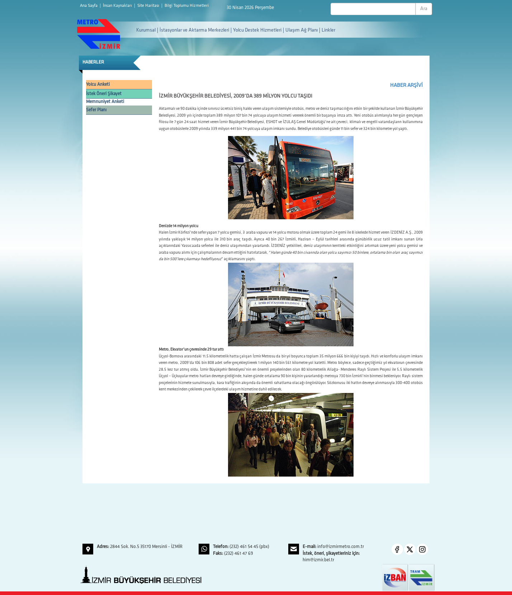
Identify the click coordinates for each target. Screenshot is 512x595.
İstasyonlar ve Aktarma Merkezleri (194, 30)
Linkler (328, 30)
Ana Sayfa (89, 6)
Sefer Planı (96, 110)
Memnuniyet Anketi (105, 101)
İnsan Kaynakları (118, 6)
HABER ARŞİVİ (406, 85)
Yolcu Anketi (98, 84)
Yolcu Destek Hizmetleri (257, 30)
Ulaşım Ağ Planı (301, 30)
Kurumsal (146, 30)
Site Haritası (148, 6)
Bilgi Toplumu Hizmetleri (187, 6)
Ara (423, 8)
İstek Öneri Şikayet (104, 94)
